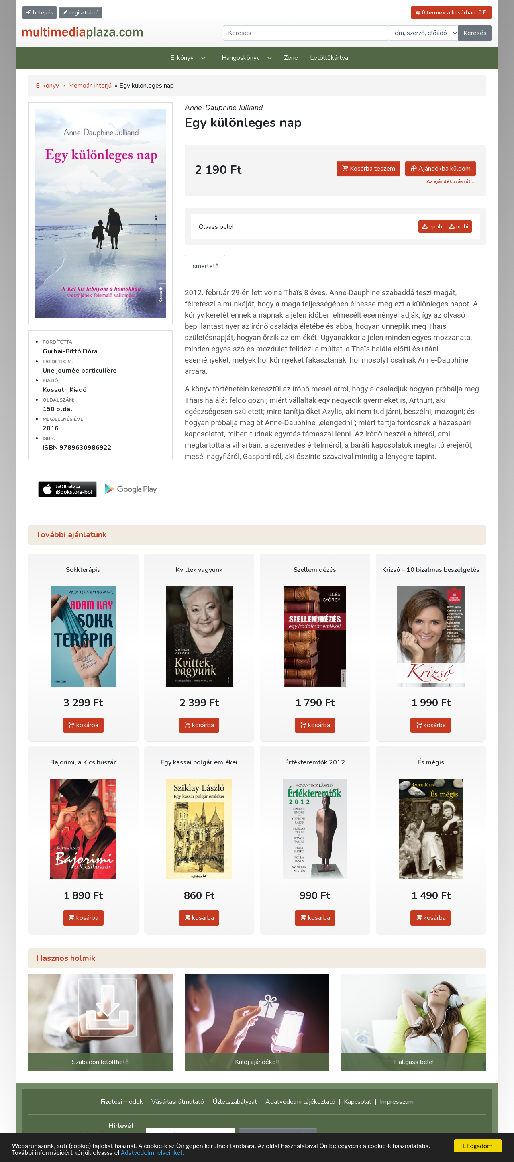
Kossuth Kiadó (65, 389)
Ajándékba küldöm (440, 168)
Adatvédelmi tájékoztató (300, 1101)
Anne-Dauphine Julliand (224, 107)
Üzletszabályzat (234, 1101)
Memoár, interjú (90, 85)
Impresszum (397, 1101)
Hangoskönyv (241, 57)
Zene (291, 57)
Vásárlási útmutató (177, 1101)
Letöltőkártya (329, 57)
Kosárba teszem (368, 168)
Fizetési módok (121, 1101)
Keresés (475, 33)
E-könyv (182, 57)
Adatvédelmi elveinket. (152, 1153)
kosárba (83, 725)
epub (432, 226)
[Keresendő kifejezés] (305, 33)
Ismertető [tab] (205, 266)
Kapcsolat (357, 1101)
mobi (458, 226)
